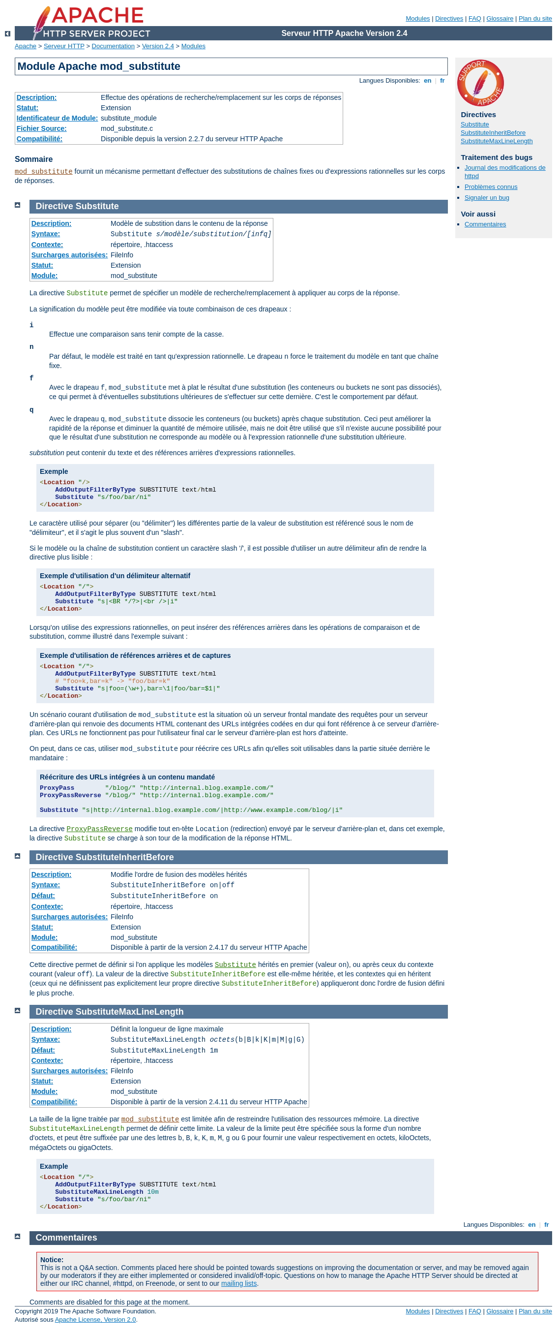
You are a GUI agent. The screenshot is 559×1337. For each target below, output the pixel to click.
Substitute (475, 124)
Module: (44, 276)
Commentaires (485, 224)
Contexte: (47, 245)
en (427, 80)
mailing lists (239, 1283)
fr (443, 80)
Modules (418, 18)
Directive (54, 206)
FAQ (475, 18)
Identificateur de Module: (57, 118)
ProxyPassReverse (99, 829)
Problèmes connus (491, 186)
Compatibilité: (39, 139)
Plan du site (535, 18)
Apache (25, 46)
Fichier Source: (42, 128)
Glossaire (500, 18)
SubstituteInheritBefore (493, 132)
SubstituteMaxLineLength (497, 141)
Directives (449, 18)
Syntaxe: (45, 234)
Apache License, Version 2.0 (95, 1319)
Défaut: (43, 896)
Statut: (27, 108)
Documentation (113, 46)
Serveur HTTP (64, 46)
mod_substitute (44, 172)
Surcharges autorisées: (69, 255)
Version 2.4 (158, 46)
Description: (37, 97)
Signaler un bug (487, 197)
